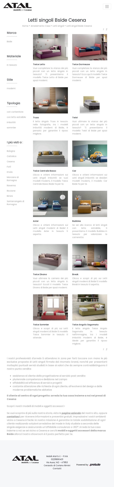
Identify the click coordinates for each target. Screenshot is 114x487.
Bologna (11, 151)
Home (25, 25)
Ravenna (11, 185)
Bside (9, 41)
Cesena (11, 161)
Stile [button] (10, 80)
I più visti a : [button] (15, 142)
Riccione (11, 190)
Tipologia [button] (13, 103)
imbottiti (11, 122)
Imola (10, 172)
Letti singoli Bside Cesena (79, 25)
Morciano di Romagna (13, 179)
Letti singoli (58, 25)
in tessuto (12, 64)
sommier (11, 127)
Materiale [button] (14, 56)
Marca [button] (11, 33)
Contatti (57, 468)
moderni (11, 88)
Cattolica (11, 156)
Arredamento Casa (40, 25)
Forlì (9, 166)
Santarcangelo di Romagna (15, 203)
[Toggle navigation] (107, 6)
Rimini (10, 196)
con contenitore (15, 111)
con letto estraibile (16, 117)
